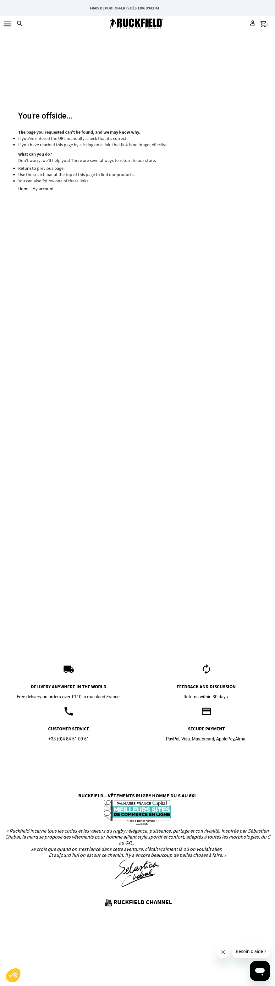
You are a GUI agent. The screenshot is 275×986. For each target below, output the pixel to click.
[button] (13, 975)
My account (43, 188)
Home (24, 188)
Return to (27, 168)
